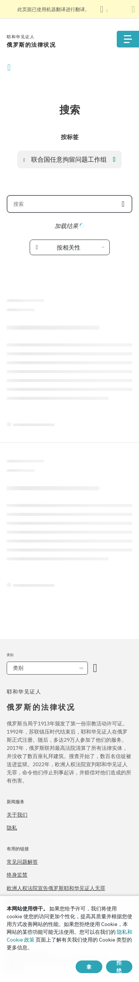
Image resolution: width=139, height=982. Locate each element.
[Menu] (128, 39)
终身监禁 (17, 874)
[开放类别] (95, 668)
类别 (18, 668)
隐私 (12, 827)
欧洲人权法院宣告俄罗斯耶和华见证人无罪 (56, 888)
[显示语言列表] (103, 9)
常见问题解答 (22, 862)
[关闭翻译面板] (133, 9)
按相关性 (68, 247)
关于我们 (17, 814)
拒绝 (119, 966)
